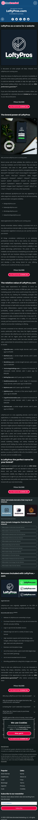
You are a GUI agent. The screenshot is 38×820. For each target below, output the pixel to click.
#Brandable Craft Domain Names (11, 531)
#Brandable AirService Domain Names (12, 538)
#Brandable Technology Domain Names (13, 562)
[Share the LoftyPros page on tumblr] (20, 19)
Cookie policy (22, 727)
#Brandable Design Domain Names (11, 551)
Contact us (27, 94)
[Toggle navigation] (35, 3)
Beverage (4, 783)
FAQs (21, 780)
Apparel (3, 786)
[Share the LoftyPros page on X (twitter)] (16, 19)
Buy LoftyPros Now (14, 106)
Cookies (22, 789)
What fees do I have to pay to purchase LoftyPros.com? (16, 712)
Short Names (5, 774)
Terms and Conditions (22, 729)
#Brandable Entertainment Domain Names (13, 534)
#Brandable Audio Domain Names (11, 541)
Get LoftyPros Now (14, 690)
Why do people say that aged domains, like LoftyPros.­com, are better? (17, 701)
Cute (2, 789)
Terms (22, 783)
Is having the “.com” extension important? (17, 707)
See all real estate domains (8, 519)
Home (22, 774)
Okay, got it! (19, 733)
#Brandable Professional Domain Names (13, 558)
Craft (2, 780)
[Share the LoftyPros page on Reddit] (28, 19)
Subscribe (19, 808)
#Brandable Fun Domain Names (10, 555)
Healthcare (4, 777)
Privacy (22, 786)
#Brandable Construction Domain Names (13, 527)
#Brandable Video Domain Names (11, 565)
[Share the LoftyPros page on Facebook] (12, 19)
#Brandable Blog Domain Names (11, 545)
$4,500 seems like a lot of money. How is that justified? (18, 718)
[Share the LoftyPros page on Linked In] (24, 19)
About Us (23, 777)
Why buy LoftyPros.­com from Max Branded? (17, 696)
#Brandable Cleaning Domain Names (12, 548)
